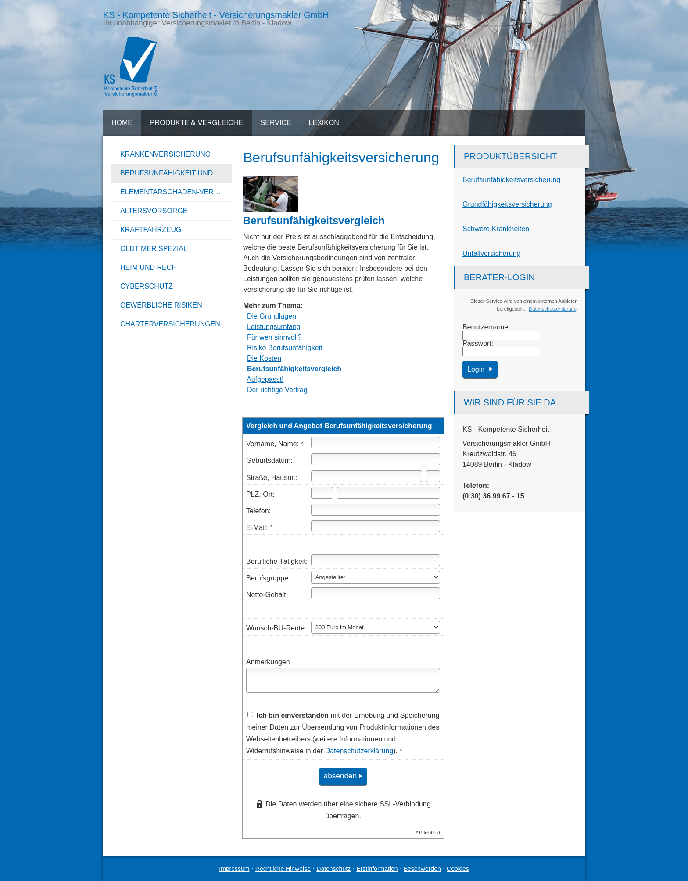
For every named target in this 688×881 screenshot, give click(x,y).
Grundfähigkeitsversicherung (507, 204)
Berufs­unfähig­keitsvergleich (294, 368)
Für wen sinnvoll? (274, 337)
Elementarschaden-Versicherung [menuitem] (176, 192)
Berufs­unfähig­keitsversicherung (511, 179)
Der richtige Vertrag (277, 390)
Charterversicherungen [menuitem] (170, 324)
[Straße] (366, 476)
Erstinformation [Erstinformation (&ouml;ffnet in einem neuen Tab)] (377, 868)
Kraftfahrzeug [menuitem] (151, 229)
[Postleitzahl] (322, 493)
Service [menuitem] (276, 122)
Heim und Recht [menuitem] (150, 267)
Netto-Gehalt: (267, 594)
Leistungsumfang (274, 326)
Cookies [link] (458, 868)
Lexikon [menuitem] (324, 122)
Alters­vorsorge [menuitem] (154, 211)
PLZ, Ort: (260, 494)
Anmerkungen (268, 662)
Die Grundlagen (271, 316)
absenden (338, 776)
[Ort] (388, 493)
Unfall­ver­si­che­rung (491, 253)
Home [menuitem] (122, 122)
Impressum (234, 868)
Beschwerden (422, 868)
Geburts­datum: (269, 460)
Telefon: (258, 511)
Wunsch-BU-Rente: (276, 628)
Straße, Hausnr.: (271, 477)
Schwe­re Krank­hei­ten (495, 229)
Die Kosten (264, 358)
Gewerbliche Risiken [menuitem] (161, 305)
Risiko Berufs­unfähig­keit (284, 347)
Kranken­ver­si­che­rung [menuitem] (165, 154)
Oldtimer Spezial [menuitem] (153, 248)
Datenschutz (333, 868)
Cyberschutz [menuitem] (146, 286)
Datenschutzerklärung (553, 309)
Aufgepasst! (265, 379)
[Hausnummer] (433, 476)
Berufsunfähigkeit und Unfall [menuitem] (176, 173)
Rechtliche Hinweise (283, 868)
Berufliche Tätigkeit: (277, 561)
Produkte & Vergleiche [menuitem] (196, 122)
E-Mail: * (259, 527)
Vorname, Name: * (275, 444)
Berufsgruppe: (268, 578)
